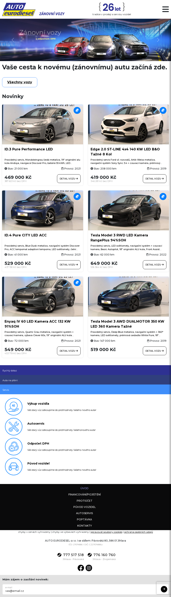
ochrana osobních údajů (138, 531)
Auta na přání (10, 380)
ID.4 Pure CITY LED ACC (26, 235)
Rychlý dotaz (9, 370)
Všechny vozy (19, 82)
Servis (5, 389)
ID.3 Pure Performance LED (29, 149)
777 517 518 (70, 555)
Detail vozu (69, 178)
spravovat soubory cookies (106, 531)
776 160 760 (102, 555)
